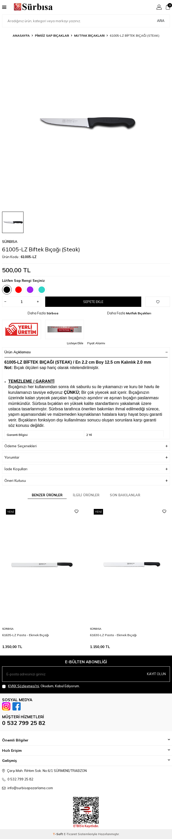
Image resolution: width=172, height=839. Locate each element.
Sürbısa (9, 241)
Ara (161, 21)
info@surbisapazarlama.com (30, 788)
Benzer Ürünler (47, 495)
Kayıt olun (156, 674)
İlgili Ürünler (86, 495)
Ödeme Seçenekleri (86, 446)
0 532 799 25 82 (23, 722)
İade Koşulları (86, 469)
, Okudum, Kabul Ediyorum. (41, 686)
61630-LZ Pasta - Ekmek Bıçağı (113, 635)
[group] (86, 123)
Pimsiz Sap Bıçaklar (52, 35)
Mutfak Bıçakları (89, 35)
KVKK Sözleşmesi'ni (23, 686)
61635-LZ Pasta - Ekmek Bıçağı (25, 635)
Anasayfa (21, 35)
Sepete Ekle (93, 302)
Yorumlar (86, 457)
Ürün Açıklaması (86, 352)
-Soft (58, 834)
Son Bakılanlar (125, 495)
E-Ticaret (70, 834)
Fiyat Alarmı (96, 343)
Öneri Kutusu (86, 480)
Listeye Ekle (75, 343)
